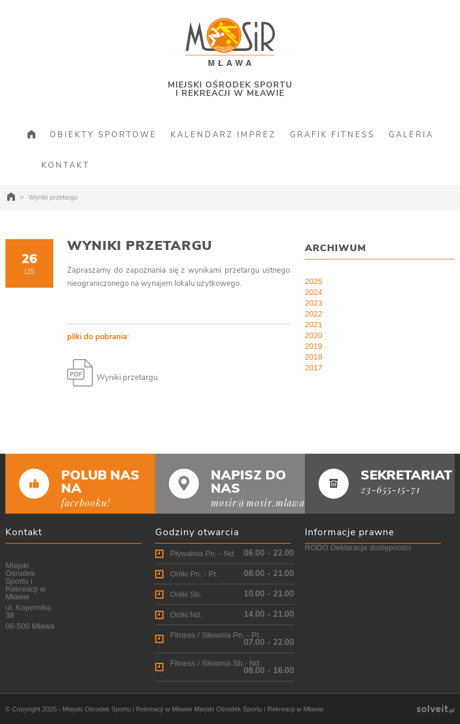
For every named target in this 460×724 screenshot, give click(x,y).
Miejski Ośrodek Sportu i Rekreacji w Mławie (127, 709)
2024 (313, 292)
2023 (313, 302)
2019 (313, 346)
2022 (313, 313)
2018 (313, 356)
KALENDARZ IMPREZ (223, 134)
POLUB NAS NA (100, 481)
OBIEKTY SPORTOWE (103, 134)
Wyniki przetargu (139, 246)
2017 (313, 367)
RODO (316, 547)
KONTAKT (65, 165)
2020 (313, 335)
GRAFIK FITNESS (332, 134)
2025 (313, 281)
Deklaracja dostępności (371, 547)
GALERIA (411, 134)
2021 (313, 324)
